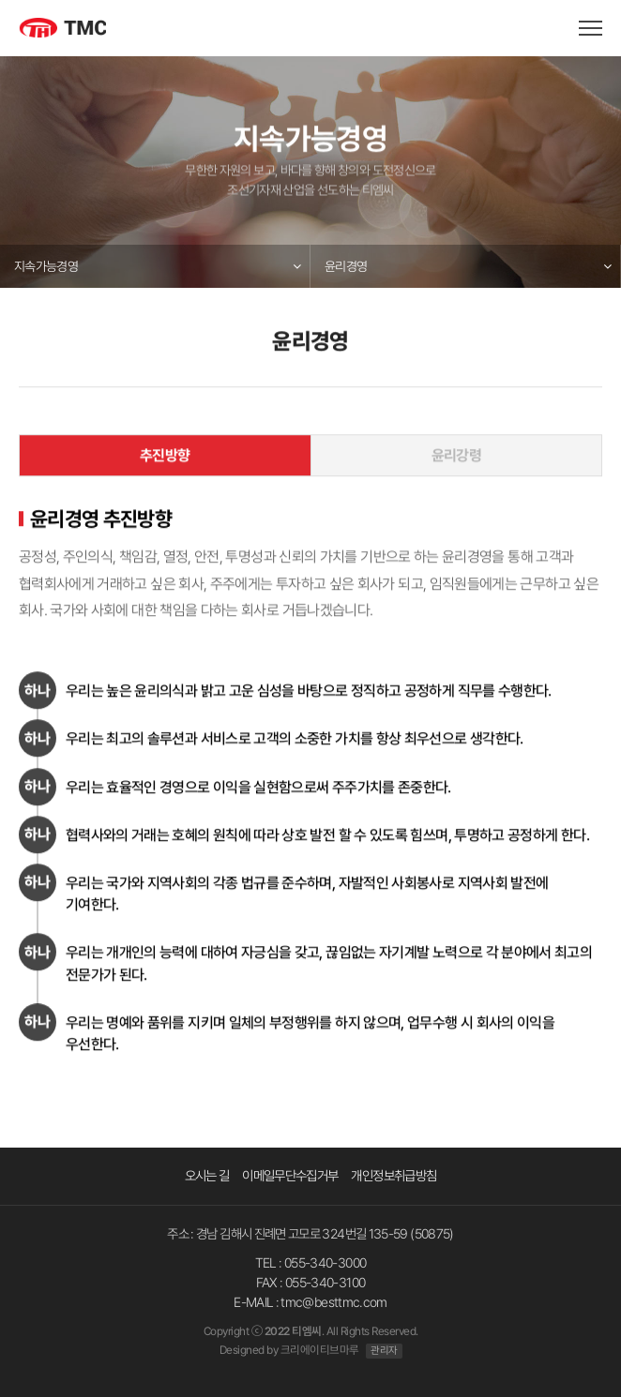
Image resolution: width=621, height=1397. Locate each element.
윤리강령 (456, 455)
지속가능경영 (46, 266)
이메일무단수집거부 (290, 1175)
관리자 (384, 1350)
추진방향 (164, 455)
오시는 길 (207, 1175)
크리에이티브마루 (319, 1350)
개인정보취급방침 (393, 1175)
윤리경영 (346, 266)
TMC (81, 30)
